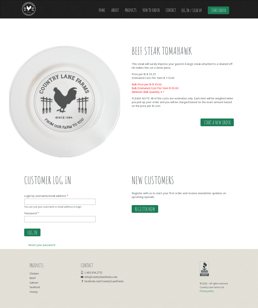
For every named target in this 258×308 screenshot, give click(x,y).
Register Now (145, 209)
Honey (34, 291)
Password (30, 213)
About (115, 10)
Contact (171, 10)
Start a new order (217, 122)
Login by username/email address (45, 196)
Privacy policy (207, 291)
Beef (32, 278)
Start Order (218, 10)
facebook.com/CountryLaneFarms (104, 280)
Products (131, 10)
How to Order (151, 10)
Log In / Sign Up (191, 10)
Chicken (34, 273)
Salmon (34, 282)
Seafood (35, 287)
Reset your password (41, 245)
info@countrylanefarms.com (100, 276)
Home (102, 10)
